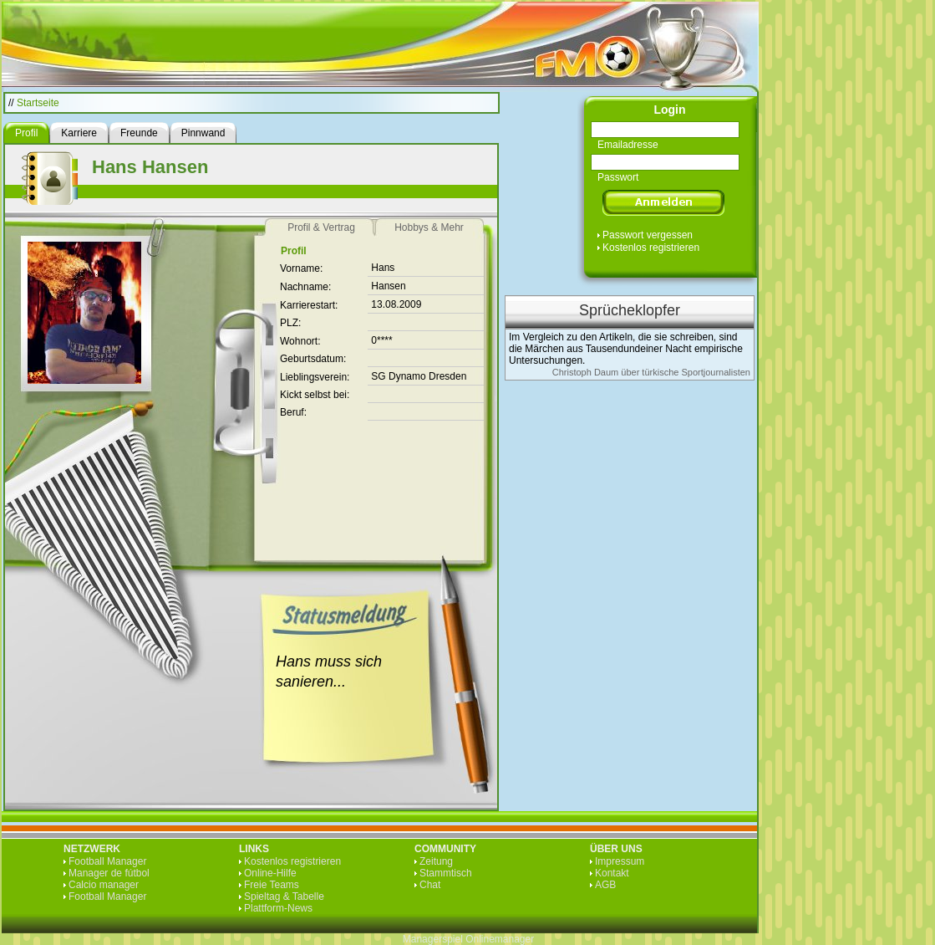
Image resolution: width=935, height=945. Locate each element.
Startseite (38, 103)
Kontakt (612, 873)
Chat (429, 885)
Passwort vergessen (647, 235)
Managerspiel (433, 939)
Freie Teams (271, 885)
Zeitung (436, 861)
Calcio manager (104, 885)
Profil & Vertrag (321, 227)
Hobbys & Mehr (429, 227)
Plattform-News (278, 908)
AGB (605, 885)
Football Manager (107, 861)
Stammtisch (445, 873)
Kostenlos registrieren (650, 247)
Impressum (619, 861)
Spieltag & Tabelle (284, 896)
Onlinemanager (499, 939)
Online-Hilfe (270, 873)
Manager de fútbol (109, 873)
